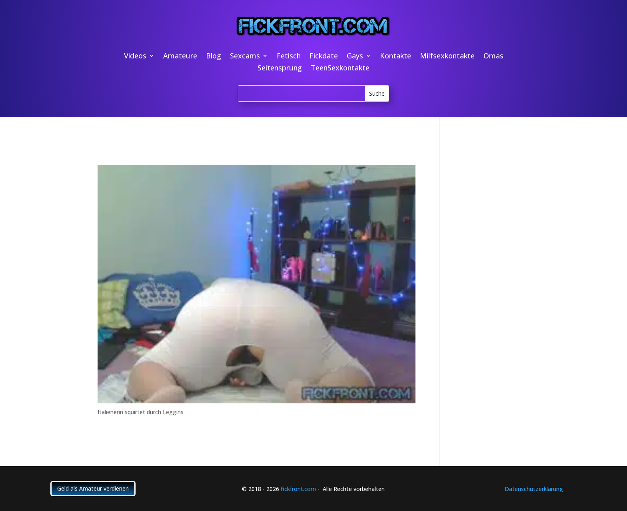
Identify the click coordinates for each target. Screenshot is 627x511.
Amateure (180, 56)
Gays (355, 56)
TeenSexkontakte (340, 68)
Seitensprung (280, 68)
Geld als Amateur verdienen (93, 488)
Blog (213, 56)
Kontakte (395, 56)
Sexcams (245, 56)
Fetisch (289, 56)
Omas (493, 56)
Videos (135, 56)
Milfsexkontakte (447, 56)
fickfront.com (298, 489)
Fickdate (324, 56)
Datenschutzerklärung (534, 489)
